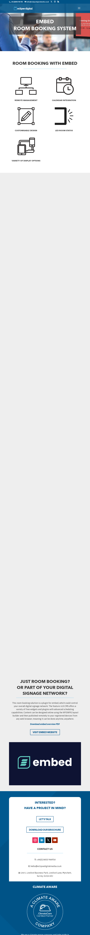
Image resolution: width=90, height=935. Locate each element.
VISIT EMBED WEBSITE (45, 732)
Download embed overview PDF (45, 724)
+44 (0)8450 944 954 (17, 2)
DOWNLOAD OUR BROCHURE (45, 829)
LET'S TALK (45, 819)
